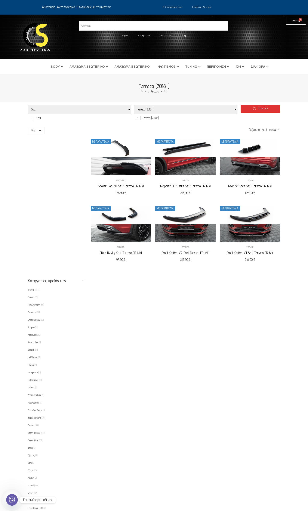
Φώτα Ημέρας (34, 203)
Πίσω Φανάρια (35, 361)
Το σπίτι (143, 91)
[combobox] (37, 118)
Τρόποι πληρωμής (48, 481)
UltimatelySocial (176, 509)
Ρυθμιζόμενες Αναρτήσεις (39, 406)
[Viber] (12, 500)
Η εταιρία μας (144, 35)
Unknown (32, 248)
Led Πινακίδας (35, 241)
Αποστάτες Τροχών (36, 271)
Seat (165, 91)
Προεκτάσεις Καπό (36, 399)
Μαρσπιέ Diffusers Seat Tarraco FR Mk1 (187, 185)
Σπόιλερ (250, 179)
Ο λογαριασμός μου (172, 7)
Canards (33, 158)
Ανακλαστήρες (35, 263)
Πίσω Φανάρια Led (37, 369)
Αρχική (124, 35)
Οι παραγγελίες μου (202, 7)
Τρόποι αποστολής (48, 489)
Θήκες (32, 414)
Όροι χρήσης (45, 473)
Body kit (33, 210)
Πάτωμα (32, 226)
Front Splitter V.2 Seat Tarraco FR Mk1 (187, 251)
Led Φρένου (34, 218)
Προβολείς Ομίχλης (37, 391)
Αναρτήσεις (34, 173)
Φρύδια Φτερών (35, 429)
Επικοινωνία (165, 35)
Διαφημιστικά (34, 233)
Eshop (184, 35)
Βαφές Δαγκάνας (36, 278)
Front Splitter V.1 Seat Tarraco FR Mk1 (250, 251)
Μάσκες (32, 354)
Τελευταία (272, 129)
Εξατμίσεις (32, 316)
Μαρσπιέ (187, 179)
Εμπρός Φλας (35, 301)
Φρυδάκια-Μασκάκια (36, 421)
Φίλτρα (33, 130)
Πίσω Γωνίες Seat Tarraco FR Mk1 (124, 251)
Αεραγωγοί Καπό (36, 256)
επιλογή (263, 108)
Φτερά (31, 308)
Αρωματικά (33, 188)
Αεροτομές (124, 179)
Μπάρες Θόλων (36, 180)
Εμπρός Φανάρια (36, 293)
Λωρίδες (32, 338)
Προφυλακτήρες (36, 165)
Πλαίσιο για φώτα (36, 384)
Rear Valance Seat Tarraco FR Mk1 (250, 185)
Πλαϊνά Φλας (35, 376)
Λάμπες (32, 331)
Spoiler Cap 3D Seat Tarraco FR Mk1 (124, 185)
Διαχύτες (33, 286)
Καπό (31, 323)
